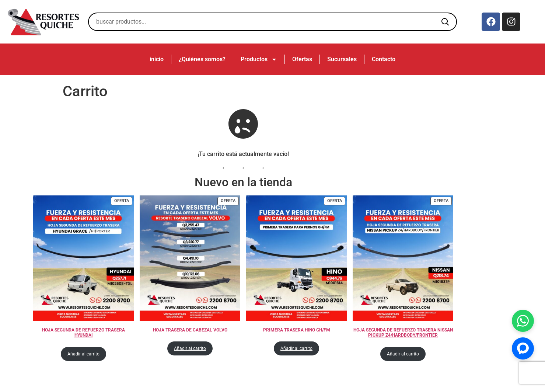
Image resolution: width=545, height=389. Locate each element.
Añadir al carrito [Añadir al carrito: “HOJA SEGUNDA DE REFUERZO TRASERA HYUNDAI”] (83, 354)
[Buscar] (445, 21)
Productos (259, 59)
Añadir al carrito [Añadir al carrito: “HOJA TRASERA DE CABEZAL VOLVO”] (190, 348)
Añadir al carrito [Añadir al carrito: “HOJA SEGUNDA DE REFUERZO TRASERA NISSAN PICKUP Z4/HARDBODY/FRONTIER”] (403, 354)
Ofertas (302, 59)
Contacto (383, 59)
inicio (157, 59)
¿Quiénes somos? (202, 59)
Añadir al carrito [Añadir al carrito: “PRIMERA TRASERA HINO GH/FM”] (296, 348)
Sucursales (342, 59)
